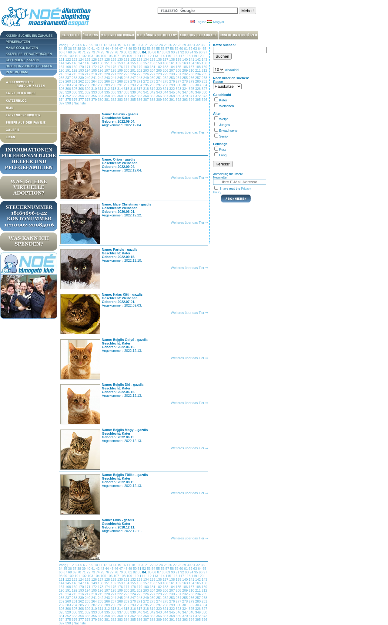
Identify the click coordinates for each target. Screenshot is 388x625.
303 (198, 85)
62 (191, 48)
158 (153, 63)
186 (185, 67)
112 (149, 56)
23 (157, 45)
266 (107, 81)
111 (142, 56)
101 (78, 56)
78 (117, 52)
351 (62, 96)
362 (133, 96)
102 (84, 56)
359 (114, 96)
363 (140, 96)
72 (89, 52)
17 (129, 45)
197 (107, 70)
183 (166, 67)
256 (192, 78)
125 (88, 59)
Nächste (80, 103)
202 (140, 70)
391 (172, 99)
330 (75, 92)
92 (182, 52)
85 (150, 52)
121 (62, 59)
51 (140, 48)
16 (124, 45)
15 (119, 45)
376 (75, 99)
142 (198, 59)
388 (153, 99)
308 (81, 88)
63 (195, 48)
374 (62, 99)
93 (187, 52)
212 (204, 70)
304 (204, 85)
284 (75, 85)
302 (192, 85)
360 (120, 96)
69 (75, 52)
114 (162, 56)
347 (185, 92)
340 (140, 92)
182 (159, 67)
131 (127, 59)
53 (149, 48)
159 (159, 63)
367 (166, 96)
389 (159, 99)
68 (70, 52)
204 (153, 70)
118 (188, 56)
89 (168, 52)
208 (179, 70)
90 (173, 52)
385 (133, 99)
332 (88, 92)
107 (117, 56)
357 (101, 96)
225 (140, 74)
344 (166, 92)
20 (143, 45)
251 (159, 78)
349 (198, 92)
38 (79, 48)
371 (192, 96)
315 (127, 88)
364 (146, 96)
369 (179, 96)
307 (75, 88)
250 (153, 78)
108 (123, 56)
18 (133, 45)
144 (62, 63)
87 (159, 52)
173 (101, 67)
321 (166, 88)
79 (121, 52)
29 (184, 45)
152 (114, 63)
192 (75, 70)
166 (204, 63)
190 (62, 70)
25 (166, 45)
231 (179, 74)
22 (152, 45)
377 (81, 99)
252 (166, 78)
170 (81, 67)
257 (198, 78)
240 (88, 78)
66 (61, 52)
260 (68, 81)
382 (114, 99)
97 (205, 52)
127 (101, 59)
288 (101, 85)
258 (204, 78)
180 (146, 67)
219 (101, 74)
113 (155, 56)
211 (198, 70)
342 (153, 92)
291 (120, 85)
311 (101, 88)
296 (153, 85)
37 (75, 48)
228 (159, 74)
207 (172, 70)
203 (146, 70)
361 (127, 96)
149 (94, 63)
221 (114, 74)
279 (192, 81)
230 (172, 74)
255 (185, 78)
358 (107, 96)
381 (107, 99)
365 (153, 96)
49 (130, 48)
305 (62, 88)
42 (98, 48)
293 (133, 85)
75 (103, 52)
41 (93, 48)
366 (159, 96)
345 (172, 92)
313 (114, 88)
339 (133, 92)
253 (172, 78)
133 (140, 59)
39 (84, 48)
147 (81, 63)
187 (192, 67)
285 (81, 85)
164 (192, 63)
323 (179, 88)
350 (204, 92)
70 (79, 52)
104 (97, 56)
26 (171, 45)
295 (146, 85)
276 (172, 81)
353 (75, 96)
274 (159, 81)
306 (68, 88)
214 (68, 74)
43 (103, 48)
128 (107, 59)
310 (94, 88)
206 (166, 70)
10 (96, 45)
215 (75, 74)
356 (94, 96)
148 (88, 63)
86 (154, 52)
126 (94, 59)
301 (185, 85)
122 (68, 59)
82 (135, 52)
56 (163, 48)
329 (68, 92)
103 (91, 56)
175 (114, 67)
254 (179, 78)
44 (107, 48)
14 (115, 45)
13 (110, 45)
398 (68, 103)
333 (94, 92)
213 (62, 74)
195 (94, 70)
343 (159, 92)
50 (135, 48)
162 (179, 63)
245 (120, 78)
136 (159, 59)
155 (133, 63)
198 (114, 70)
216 (81, 74)
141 (192, 59)
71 (84, 52)
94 (191, 52)
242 (101, 78)
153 (120, 63)
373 (204, 96)
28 (180, 45)
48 (126, 48)
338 (127, 92)
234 (198, 74)
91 (178, 52)
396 (204, 99)
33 (203, 45)
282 (62, 85)
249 (146, 78)
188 (198, 67)
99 (65, 56)
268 (120, 81)
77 (112, 52)
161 (172, 63)
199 (120, 70)
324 (185, 88)
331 (81, 92)
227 (153, 74)
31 (194, 45)
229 (166, 74)
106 (110, 56)
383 (120, 99)
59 (177, 48)
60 (181, 48)
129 (114, 59)
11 (101, 45)
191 (68, 70)
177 (127, 67)
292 (127, 85)
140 (185, 59)
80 (126, 52)
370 (185, 96)
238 (75, 78)
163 (185, 63)
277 (179, 81)
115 (169, 56)
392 (179, 99)
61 (186, 48)
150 (101, 63)
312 (107, 88)
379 (94, 99)
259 (62, 81)
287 (94, 85)
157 (146, 63)
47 (121, 48)
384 (127, 99)
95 (196, 52)
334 (101, 92)
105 (104, 56)
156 (140, 63)
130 (120, 59)
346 (179, 92)
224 (133, 74)
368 (172, 96)
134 (146, 59)
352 (68, 96)
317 (140, 88)
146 (75, 63)
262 (81, 81)
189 (204, 67)
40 (89, 48)
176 (120, 67)
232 (185, 74)
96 (201, 52)
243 (107, 78)
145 (68, 63)
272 (146, 81)
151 (107, 63)
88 (164, 52)
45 (112, 48)
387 (146, 99)
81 (130, 52)
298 (166, 85)
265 (101, 81)
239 (81, 78)
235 (204, 74)
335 (107, 92)
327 (204, 88)
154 (127, 63)
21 (147, 45)
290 (114, 85)
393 (185, 99)
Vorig (62, 45)
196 (101, 70)
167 (62, 67)
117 (182, 56)
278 (185, 81)
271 (140, 81)
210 (192, 70)
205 (159, 70)
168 (68, 67)
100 (71, 56)
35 (65, 48)
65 (204, 48)
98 (61, 56)
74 (98, 52)
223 (127, 74)
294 (140, 85)
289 (107, 85)
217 (88, 74)
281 (204, 81)
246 (127, 78)
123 (75, 59)
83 (140, 52)
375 (68, 99)
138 (172, 59)
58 (172, 48)
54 (154, 48)
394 (192, 99)
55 (158, 48)
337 (120, 92)
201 (133, 70)
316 (133, 88)
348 (192, 92)
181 (153, 67)
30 (189, 45)
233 (192, 74)
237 (68, 78)
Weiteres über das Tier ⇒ (189, 132)
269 (127, 81)
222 (120, 74)
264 (94, 81)
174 (107, 67)
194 (88, 70)
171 (88, 67)
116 (175, 56)
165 (198, 63)
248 (140, 78)
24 (161, 45)
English (198, 22)
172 (94, 67)
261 (75, 81)
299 (172, 85)
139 (179, 59)
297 (159, 85)
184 (172, 67)
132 (133, 59)
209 (185, 70)
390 (166, 99)
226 (146, 74)
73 (93, 52)
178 (133, 67)
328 (62, 92)
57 (168, 48)
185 (179, 67)
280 (198, 81)
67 (65, 52)
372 (198, 96)
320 (159, 88)
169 (75, 67)
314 (120, 88)
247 (133, 78)
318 (146, 88)
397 (62, 103)
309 (88, 88)
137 (166, 59)
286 (88, 85)
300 (179, 85)
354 (81, 96)
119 (195, 56)
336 (114, 92)
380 (101, 99)
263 (88, 81)
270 (133, 81)
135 (153, 59)
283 (68, 85)
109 (129, 56)
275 (166, 81)
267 (114, 81)
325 (192, 88)
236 (62, 78)
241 (94, 78)
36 (70, 48)
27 (175, 45)
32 (198, 45)
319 (153, 88)
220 (107, 74)
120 (200, 56)
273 (153, 81)
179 (140, 67)
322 (172, 88)
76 (107, 52)
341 (146, 92)
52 (144, 48)
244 (114, 78)
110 (136, 56)
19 (138, 45)
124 (81, 59)
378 (88, 99)
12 (105, 45)
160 (166, 63)
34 (61, 48)
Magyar (215, 22)
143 (204, 59)
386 (140, 99)
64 (200, 48)
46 (117, 48)
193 (81, 70)
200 (127, 70)
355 (88, 96)
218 (94, 74)
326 (198, 88)
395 (198, 99)
